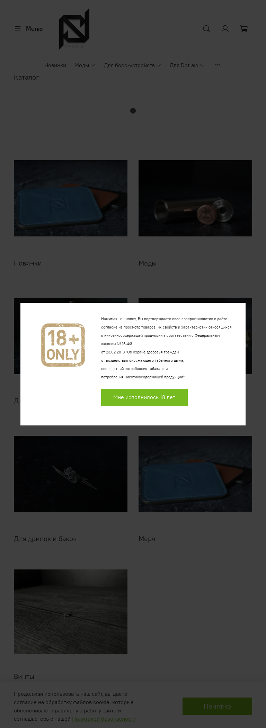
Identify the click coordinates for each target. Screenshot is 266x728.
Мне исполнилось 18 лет (144, 397)
